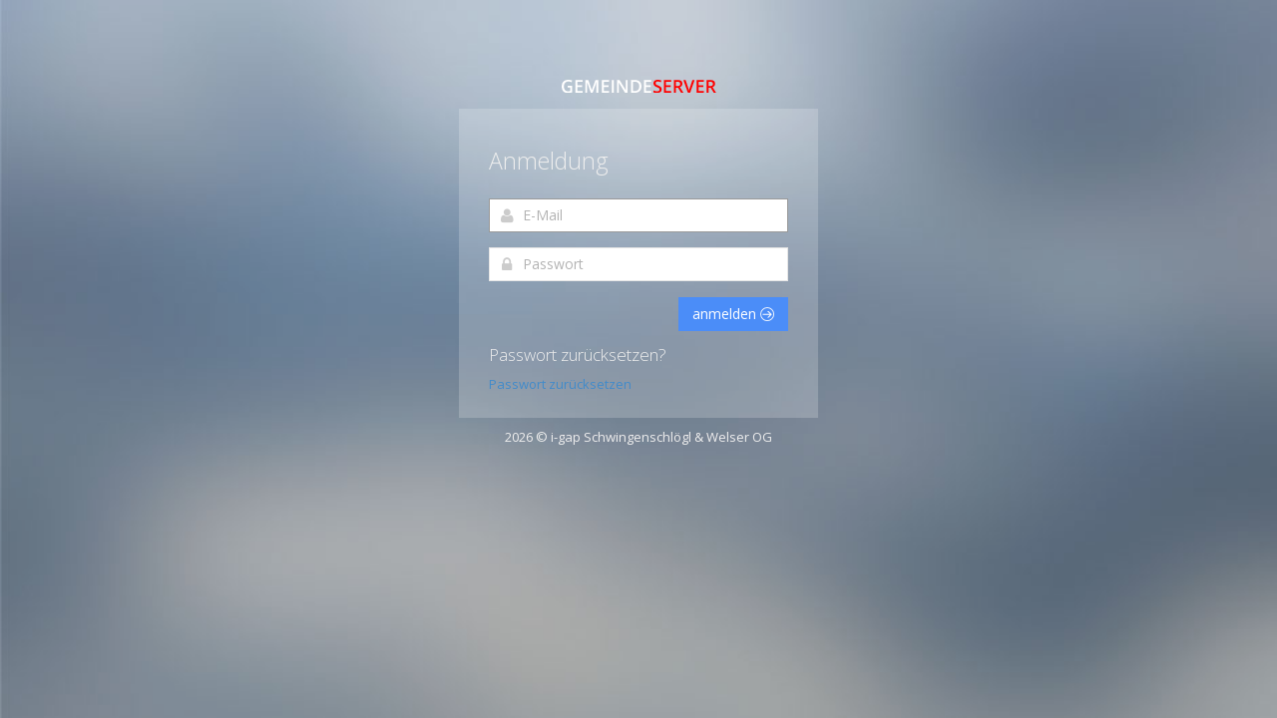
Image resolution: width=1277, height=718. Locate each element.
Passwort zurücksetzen (560, 384)
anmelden (733, 313)
